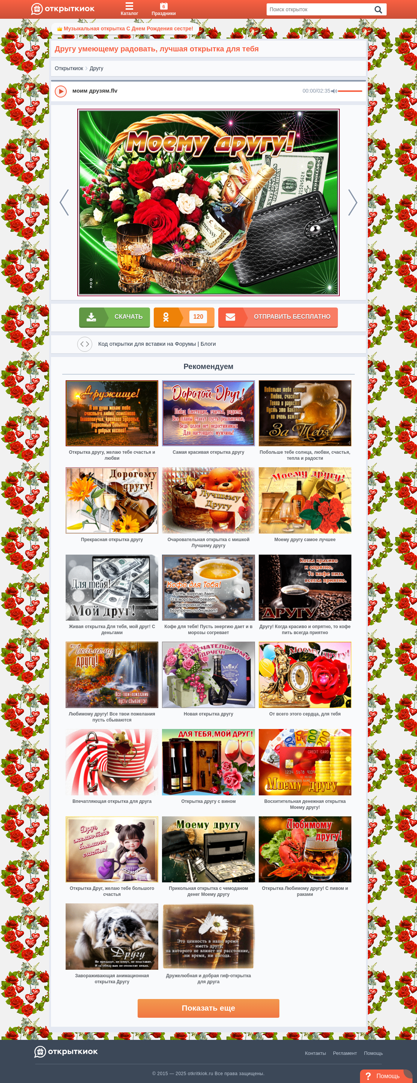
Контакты (315, 1053)
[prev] (64, 202)
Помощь (373, 1053)
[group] (208, 91)
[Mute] (334, 91)
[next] (353, 202)
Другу (96, 68)
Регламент (345, 1053)
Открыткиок (69, 68)
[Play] (61, 92)
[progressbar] (350, 91)
